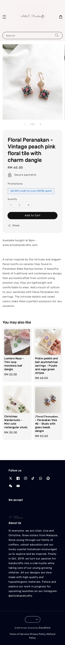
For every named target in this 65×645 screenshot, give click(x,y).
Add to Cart (32, 215)
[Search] (57, 35)
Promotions (15, 183)
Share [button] (14, 225)
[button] (4, 17)
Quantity (12, 199)
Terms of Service (19, 634)
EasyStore (44, 627)
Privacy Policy (38, 634)
